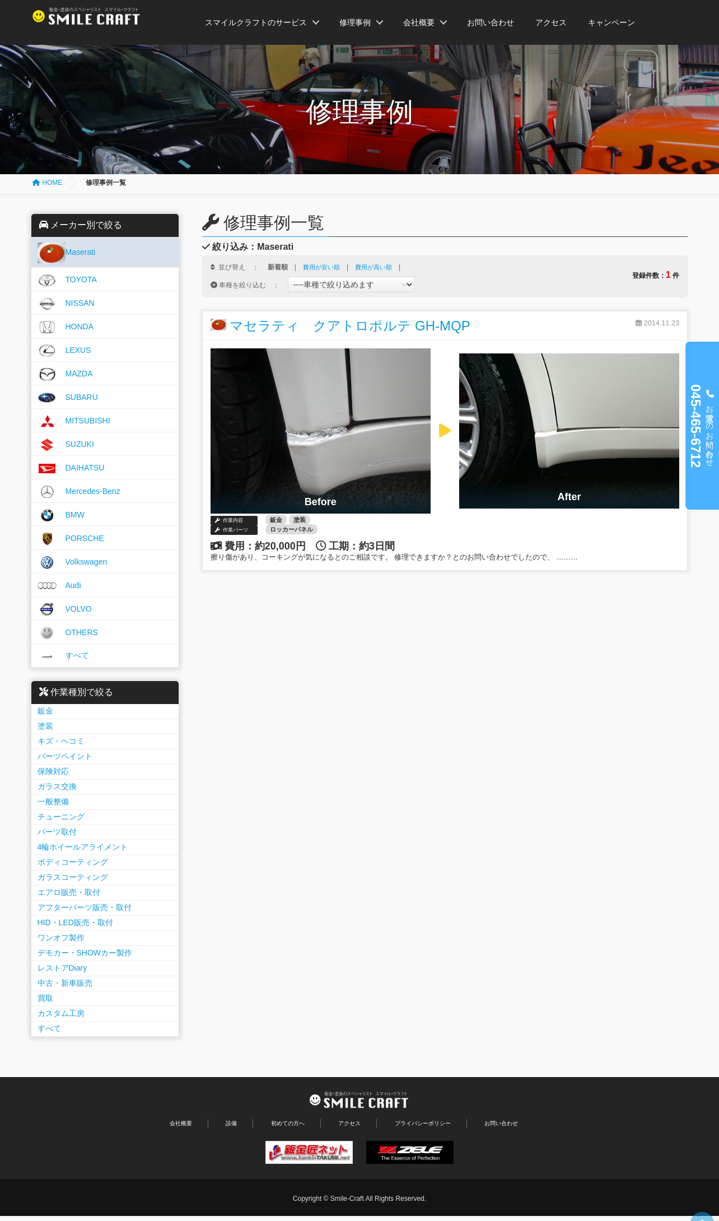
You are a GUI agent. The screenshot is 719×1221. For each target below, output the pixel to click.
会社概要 (419, 22)
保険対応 (55, 771)
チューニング (62, 816)
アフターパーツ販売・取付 (86, 907)
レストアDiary (64, 967)
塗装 (47, 725)
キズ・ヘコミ (62, 741)
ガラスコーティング (74, 877)
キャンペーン (611, 22)
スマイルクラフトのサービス (256, 22)
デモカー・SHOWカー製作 (86, 952)
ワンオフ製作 (62, 937)
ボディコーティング (74, 862)
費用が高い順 (378, 267)
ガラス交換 (58, 786)
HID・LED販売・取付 (77, 922)
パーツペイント (66, 756)
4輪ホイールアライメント (84, 846)
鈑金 (47, 710)
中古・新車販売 (66, 982)
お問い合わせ (490, 22)
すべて (51, 1028)
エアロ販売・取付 (70, 892)
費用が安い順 (323, 267)
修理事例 (355, 22)
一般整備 (55, 801)
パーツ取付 (58, 831)
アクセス (551, 22)
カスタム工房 (62, 1013)
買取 (47, 998)
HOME (47, 183)
